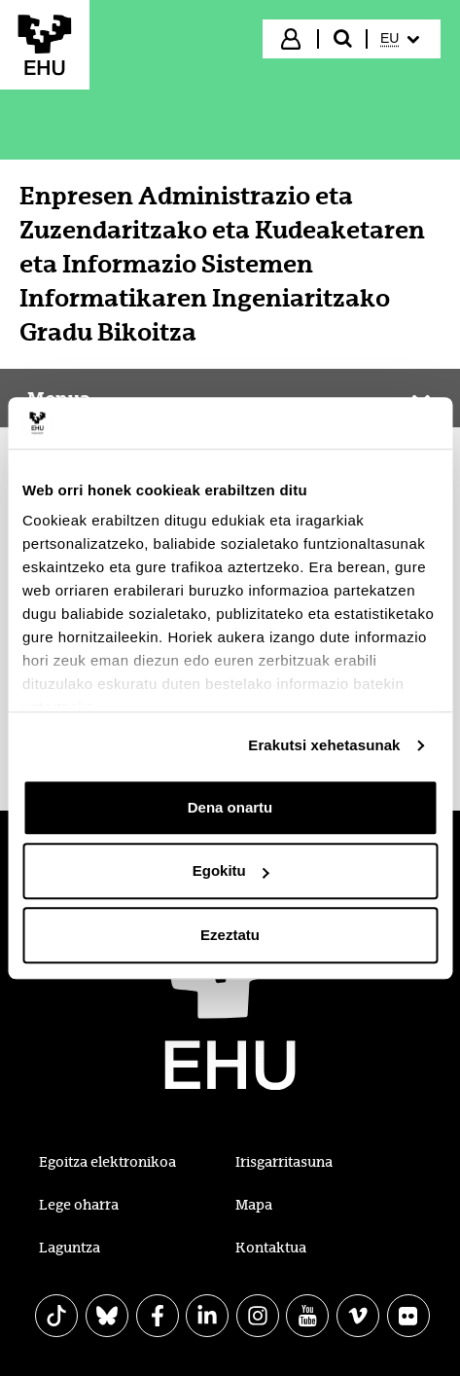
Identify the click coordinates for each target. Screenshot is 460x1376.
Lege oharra (79, 1205)
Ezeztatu (230, 934)
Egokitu (231, 870)
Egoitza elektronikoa (107, 1162)
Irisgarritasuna (284, 1162)
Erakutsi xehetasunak (324, 745)
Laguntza (69, 1247)
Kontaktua (270, 1247)
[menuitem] (402, 38)
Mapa (253, 1205)
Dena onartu (230, 807)
